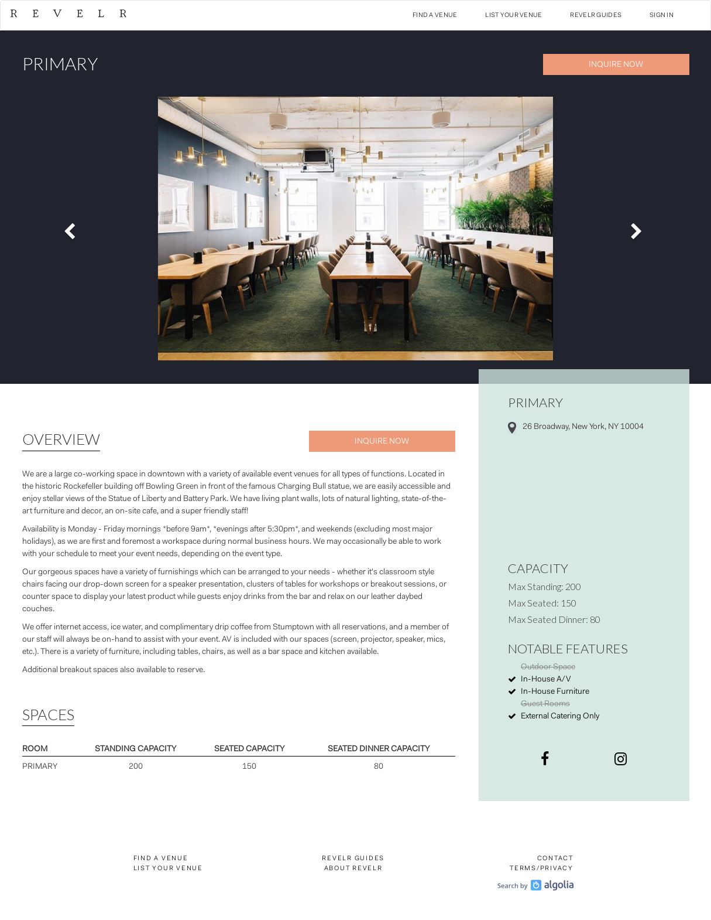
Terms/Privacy (541, 869)
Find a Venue (435, 15)
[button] (72, 228)
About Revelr (353, 869)
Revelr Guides (595, 15)
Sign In (662, 15)
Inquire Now (616, 65)
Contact (555, 859)
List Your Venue (513, 15)
